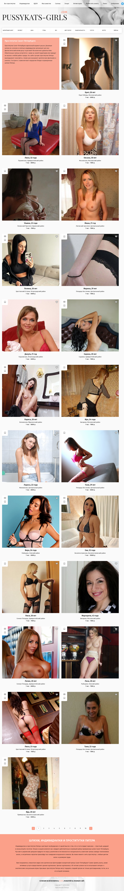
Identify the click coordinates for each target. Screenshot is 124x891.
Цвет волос (68, 30)
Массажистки (46, 3)
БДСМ (36, 3)
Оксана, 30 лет (90, 158)
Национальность (80, 30)
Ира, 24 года (90, 419)
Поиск (105, 3)
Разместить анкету (92, 3)
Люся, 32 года (31, 158)
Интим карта (77, 3)
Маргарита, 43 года (90, 616)
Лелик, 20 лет (31, 681)
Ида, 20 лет (31, 812)
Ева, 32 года (90, 550)
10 (85, 828)
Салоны (57, 3)
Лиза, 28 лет (90, 681)
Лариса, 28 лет (30, 419)
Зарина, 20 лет (90, 354)
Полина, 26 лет (30, 289)
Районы (116, 30)
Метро (104, 30)
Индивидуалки (25, 3)
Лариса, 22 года (31, 485)
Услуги (92, 30)
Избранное (115, 3)
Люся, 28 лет (30, 616)
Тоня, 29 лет (90, 485)
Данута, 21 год (31, 354)
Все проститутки (9, 3)
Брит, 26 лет (90, 92)
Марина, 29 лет (90, 289)
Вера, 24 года (31, 550)
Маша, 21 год (90, 223)
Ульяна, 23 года (30, 223)
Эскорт (67, 3)
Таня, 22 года (90, 747)
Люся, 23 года (31, 747)
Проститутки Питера (62, 888)
